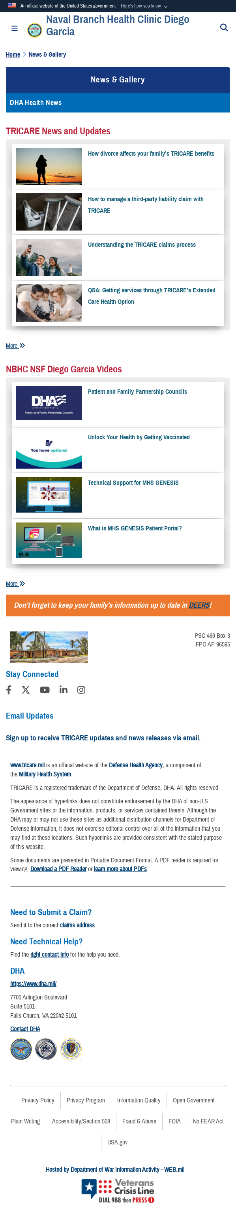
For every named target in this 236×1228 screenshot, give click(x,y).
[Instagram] (81, 691)
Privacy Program (86, 1100)
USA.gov (117, 1142)
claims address (77, 925)
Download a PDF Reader (58, 869)
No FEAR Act (208, 1121)
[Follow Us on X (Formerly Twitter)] (25, 691)
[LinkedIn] (63, 691)
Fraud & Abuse (139, 1121)
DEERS (199, 605)
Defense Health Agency (136, 765)
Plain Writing (25, 1121)
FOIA (175, 1121)
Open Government (194, 1100)
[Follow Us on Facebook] (8, 691)
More (15, 346)
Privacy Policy (37, 1100)
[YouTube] (45, 691)
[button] (145, 6)
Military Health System (45, 774)
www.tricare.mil (27, 765)
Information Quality (139, 1100)
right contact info (49, 955)
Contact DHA (25, 1029)
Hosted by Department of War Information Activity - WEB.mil (115, 1170)
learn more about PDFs (120, 869)
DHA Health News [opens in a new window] (36, 102)
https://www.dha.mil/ (33, 984)
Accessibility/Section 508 (81, 1121)
